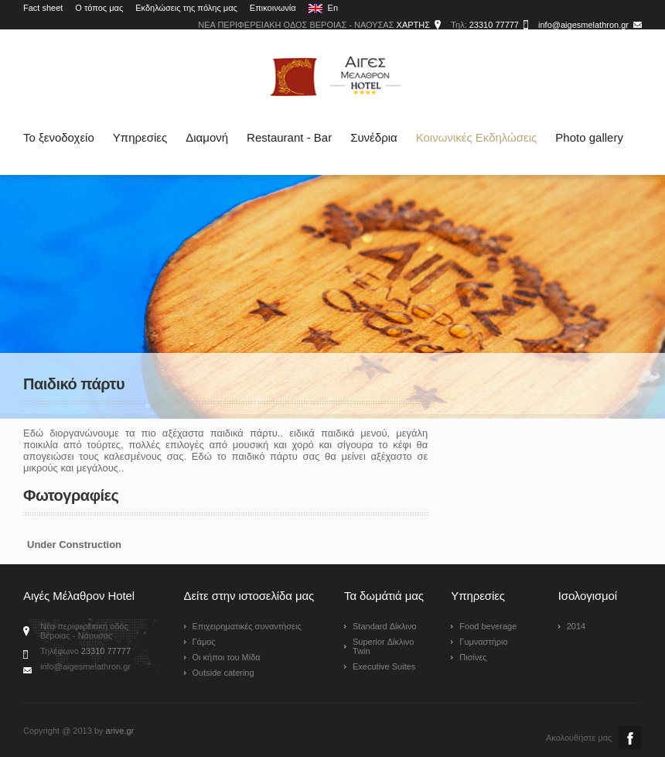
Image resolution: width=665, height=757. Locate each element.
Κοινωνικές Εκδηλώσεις (476, 137)
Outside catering (223, 672)
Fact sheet (43, 7)
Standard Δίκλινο (385, 626)
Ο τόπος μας (99, 7)
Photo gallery (589, 137)
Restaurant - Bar (289, 137)
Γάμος (204, 641)
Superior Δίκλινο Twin (383, 646)
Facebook (630, 737)
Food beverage (488, 626)
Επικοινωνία (273, 7)
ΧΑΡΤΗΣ (413, 24)
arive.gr (120, 730)
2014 (576, 626)
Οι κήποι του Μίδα (227, 657)
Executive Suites (384, 666)
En (324, 8)
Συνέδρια (373, 137)
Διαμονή (207, 137)
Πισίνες (472, 657)
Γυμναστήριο (483, 641)
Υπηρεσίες (140, 137)
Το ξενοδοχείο (58, 137)
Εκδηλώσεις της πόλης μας (186, 7)
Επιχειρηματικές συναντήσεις (247, 626)
